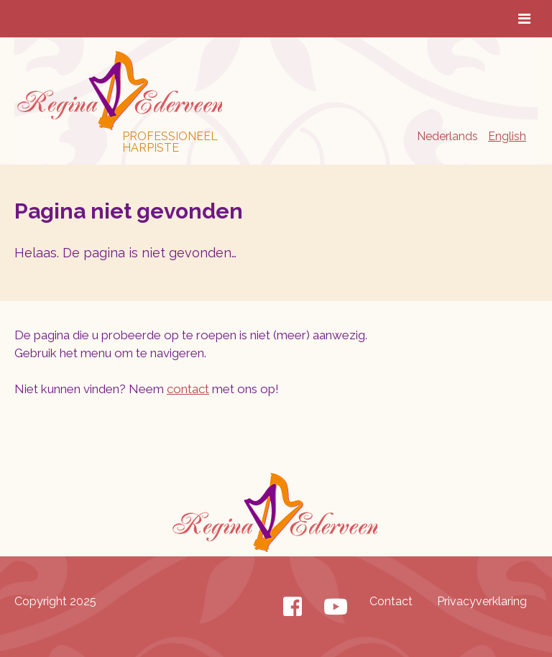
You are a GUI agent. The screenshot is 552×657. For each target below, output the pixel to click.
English (507, 136)
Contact (391, 601)
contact (188, 389)
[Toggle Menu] (524, 18)
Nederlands (447, 136)
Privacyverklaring (482, 601)
